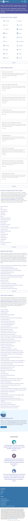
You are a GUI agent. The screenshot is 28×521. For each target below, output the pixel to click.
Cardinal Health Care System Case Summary (9, 288)
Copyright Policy (4, 498)
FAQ (1, 494)
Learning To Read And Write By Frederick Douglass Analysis (12, 350)
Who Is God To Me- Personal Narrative (8, 375)
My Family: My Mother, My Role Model (8, 391)
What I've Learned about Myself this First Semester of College (12, 383)
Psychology (21, 45)
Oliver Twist (3, 232)
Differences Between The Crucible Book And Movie (10, 406)
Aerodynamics (3, 214)
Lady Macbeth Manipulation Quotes (7, 272)
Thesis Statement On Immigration (7, 363)
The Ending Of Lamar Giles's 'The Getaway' (9, 283)
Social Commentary (4, 206)
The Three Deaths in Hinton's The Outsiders (9, 332)
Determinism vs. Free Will (5, 224)
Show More (14, 186)
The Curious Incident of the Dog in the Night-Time (10, 227)
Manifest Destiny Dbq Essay (6, 273)
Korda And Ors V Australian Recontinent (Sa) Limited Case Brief (12, 275)
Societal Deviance (4, 209)
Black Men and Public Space (6, 231)
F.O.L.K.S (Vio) (3, 372)
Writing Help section (12, 422)
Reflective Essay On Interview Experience (8, 404)
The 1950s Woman (4, 355)
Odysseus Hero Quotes (5, 358)
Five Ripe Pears (3, 239)
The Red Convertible (4, 234)
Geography (20, 29)
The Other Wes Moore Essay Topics (7, 286)
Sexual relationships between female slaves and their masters (12, 365)
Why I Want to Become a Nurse (6, 368)
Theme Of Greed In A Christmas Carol (8, 321)
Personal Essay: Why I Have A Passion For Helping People (11, 317)
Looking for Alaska (4, 229)
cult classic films (19, 198)
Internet (20, 33)
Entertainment (21, 41)
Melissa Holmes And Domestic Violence (8, 334)
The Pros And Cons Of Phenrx (6, 326)
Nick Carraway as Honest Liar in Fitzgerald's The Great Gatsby (12, 352)
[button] (1, 1)
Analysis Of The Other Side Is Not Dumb (8, 342)
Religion (6, 49)
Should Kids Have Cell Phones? (6, 344)
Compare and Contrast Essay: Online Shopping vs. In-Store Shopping (13, 388)
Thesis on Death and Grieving (6, 402)
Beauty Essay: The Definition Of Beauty (8, 370)
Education (7, 29)
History (6, 53)
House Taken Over (4, 237)
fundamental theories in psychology (8, 199)
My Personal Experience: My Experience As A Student (10, 398)
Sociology (20, 57)
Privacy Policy (3, 503)
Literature (7, 57)
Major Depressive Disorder (5, 218)
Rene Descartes (3, 222)
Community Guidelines (5, 500)
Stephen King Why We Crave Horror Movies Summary (11, 380)
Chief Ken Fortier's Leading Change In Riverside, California (11, 277)
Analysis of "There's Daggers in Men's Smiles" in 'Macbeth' (11, 337)
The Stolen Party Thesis (5, 278)
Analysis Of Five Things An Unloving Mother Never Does (11, 336)
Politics (6, 33)
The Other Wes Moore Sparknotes (7, 267)
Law (6, 37)
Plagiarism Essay (4, 377)
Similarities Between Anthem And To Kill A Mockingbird (11, 270)
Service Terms (3, 504)
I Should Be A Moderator (5, 319)
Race (1, 208)
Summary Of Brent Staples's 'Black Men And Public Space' (11, 357)
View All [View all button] (14, 62)
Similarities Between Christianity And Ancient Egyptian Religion (12, 395)
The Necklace (3, 236)
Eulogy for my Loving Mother (6, 381)
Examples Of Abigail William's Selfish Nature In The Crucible (12, 285)
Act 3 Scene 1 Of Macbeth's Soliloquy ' (8, 345)
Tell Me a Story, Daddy (5, 311)
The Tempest (3, 244)
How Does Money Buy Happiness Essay (8, 322)
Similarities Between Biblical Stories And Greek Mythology (11, 354)
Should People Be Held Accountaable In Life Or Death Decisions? (13, 360)
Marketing (20, 37)
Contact (2, 492)
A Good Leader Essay (4, 373)
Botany (2, 216)
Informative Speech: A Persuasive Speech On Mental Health (12, 378)
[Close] (26, 511)
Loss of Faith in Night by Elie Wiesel (7, 324)
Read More (4, 77)
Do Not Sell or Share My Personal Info (8, 506)
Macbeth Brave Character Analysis (7, 396)
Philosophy (7, 45)
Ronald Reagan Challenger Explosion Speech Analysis (10, 340)
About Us (2, 491)
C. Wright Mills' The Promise (6, 347)
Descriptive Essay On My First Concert (8, 367)
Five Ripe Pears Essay (4, 386)
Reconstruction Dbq (4, 280)
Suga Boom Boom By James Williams (7, 314)
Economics (20, 25)
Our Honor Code (4, 501)
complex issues (17, 301)
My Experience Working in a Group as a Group (9, 327)
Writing (20, 53)
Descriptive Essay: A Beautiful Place (7, 331)
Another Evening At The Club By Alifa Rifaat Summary (10, 385)
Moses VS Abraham (4, 393)
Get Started (3, 427)
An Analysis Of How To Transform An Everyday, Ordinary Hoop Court (13, 390)
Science (20, 49)
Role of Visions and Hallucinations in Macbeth (9, 407)
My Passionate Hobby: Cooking (6, 329)
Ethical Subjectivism (4, 221)
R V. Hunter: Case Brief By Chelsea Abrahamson (9, 268)
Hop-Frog (2, 241)
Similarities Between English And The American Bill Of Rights (12, 362)
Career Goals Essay (4, 211)
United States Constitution (5, 219)
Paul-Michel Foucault (4, 226)
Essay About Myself (4, 309)
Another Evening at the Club (6, 242)
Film (6, 41)
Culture (6, 25)
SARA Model (3, 213)
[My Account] (25, 1)
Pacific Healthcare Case (5, 281)
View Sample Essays (7, 68)
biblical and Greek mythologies (7, 301)
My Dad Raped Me (4, 313)
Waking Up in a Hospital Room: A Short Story (9, 349)
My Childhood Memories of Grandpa (7, 339)
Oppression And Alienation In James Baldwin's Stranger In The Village (13, 265)
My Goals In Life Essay (5, 316)
